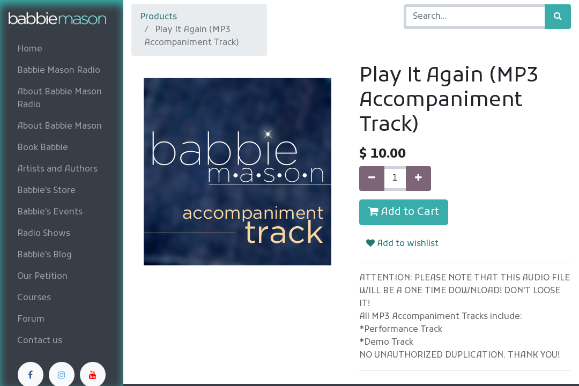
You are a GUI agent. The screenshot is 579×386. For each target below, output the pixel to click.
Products (158, 17)
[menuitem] (62, 49)
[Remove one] (371, 178)
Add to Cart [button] (403, 212)
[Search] (558, 16)
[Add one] (418, 178)
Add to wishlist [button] (402, 244)
